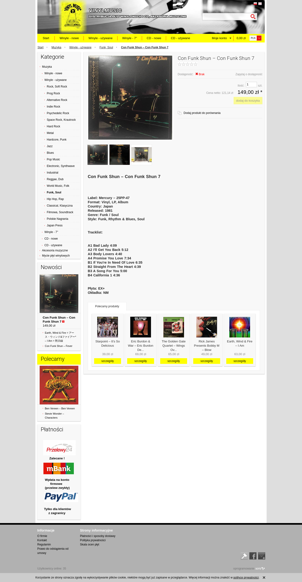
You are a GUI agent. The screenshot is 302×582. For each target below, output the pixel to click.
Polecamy (52, 359)
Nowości (51, 267)
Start (46, 38)
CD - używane (180, 38)
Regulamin (44, 544)
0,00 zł (241, 38)
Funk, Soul (106, 47)
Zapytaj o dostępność (248, 74)
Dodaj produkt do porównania (202, 113)
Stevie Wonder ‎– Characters (54, 415)
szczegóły (107, 361)
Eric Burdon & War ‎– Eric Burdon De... (140, 346)
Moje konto (219, 38)
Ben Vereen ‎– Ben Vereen (60, 408)
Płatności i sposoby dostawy (97, 536)
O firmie (42, 536)
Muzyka (56, 47)
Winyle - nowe (69, 38)
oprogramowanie (243, 568)
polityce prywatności (246, 577)
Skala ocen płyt (89, 544)
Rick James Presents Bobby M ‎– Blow (206, 346)
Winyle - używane (100, 38)
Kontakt (42, 540)
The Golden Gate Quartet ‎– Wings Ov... (173, 346)
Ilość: (241, 85)
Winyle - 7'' (129, 38)
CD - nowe (154, 38)
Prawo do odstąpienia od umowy (52, 551)
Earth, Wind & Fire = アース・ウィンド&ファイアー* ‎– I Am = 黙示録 (60, 336)
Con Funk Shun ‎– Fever (58, 346)
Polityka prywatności (93, 540)
